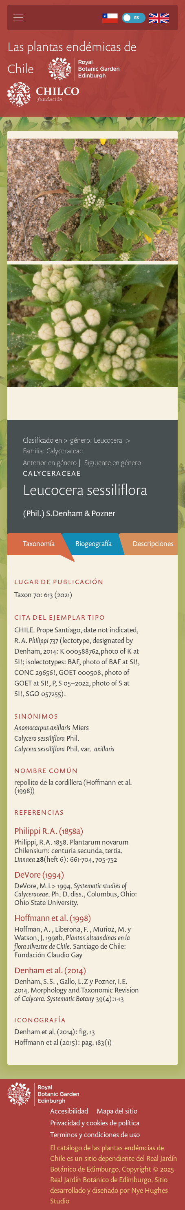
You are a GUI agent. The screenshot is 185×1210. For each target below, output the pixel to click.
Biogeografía (93, 543)
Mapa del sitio (117, 1111)
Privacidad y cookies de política (94, 1122)
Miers (51, 727)
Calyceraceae (52, 473)
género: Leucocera (97, 440)
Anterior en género (50, 462)
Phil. (46, 738)
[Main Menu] (18, 17)
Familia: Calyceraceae (53, 450)
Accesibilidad (69, 1111)
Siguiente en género (112, 462)
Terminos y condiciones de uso (95, 1134)
